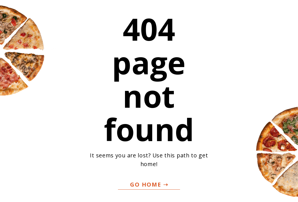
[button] (149, 185)
